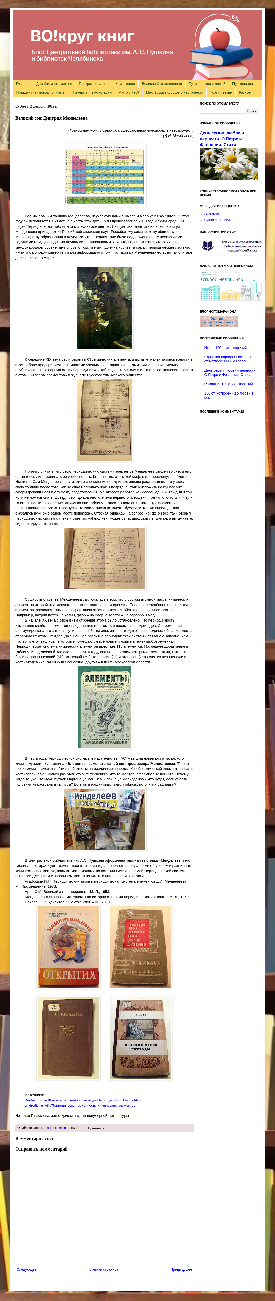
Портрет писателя (93, 84)
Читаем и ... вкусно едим (91, 92)
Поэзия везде (221, 92)
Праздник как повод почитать (40, 92)
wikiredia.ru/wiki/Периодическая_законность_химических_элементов (80, 1105)
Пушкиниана (242, 84)
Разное (245, 92)
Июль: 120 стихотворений (225, 348)
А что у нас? (129, 92)
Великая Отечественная (162, 84)
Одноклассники (217, 220)
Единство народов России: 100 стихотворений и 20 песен (230, 359)
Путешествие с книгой (207, 84)
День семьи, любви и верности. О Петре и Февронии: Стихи (222, 139)
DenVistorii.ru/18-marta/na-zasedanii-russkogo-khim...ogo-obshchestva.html (83, 1100)
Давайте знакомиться (54, 84)
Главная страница (104, 1269)
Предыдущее (181, 1269)
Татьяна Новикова (54, 1128)
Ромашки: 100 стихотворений (228, 384)
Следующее (26, 1269)
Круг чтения (125, 84)
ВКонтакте (213, 214)
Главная (23, 84)
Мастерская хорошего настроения (174, 92)
